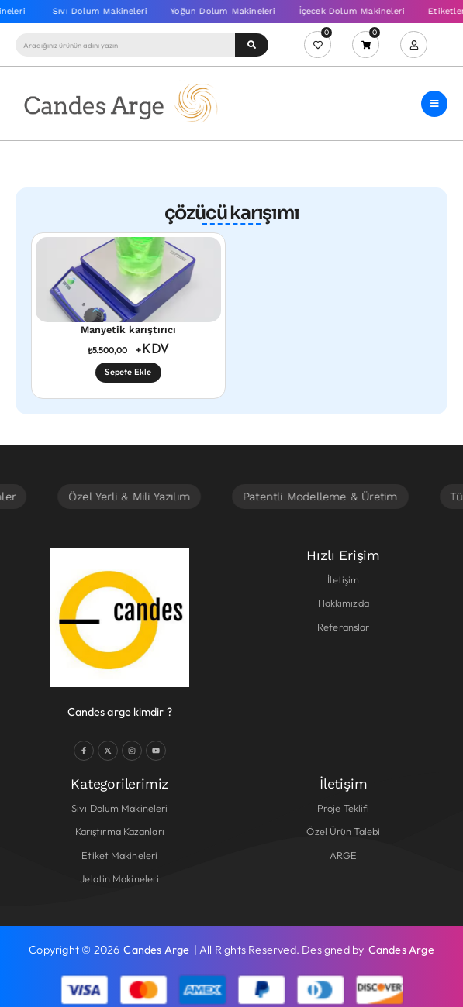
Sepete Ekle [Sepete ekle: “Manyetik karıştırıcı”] (128, 371)
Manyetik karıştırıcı (128, 329)
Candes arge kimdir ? (119, 712)
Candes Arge (156, 950)
